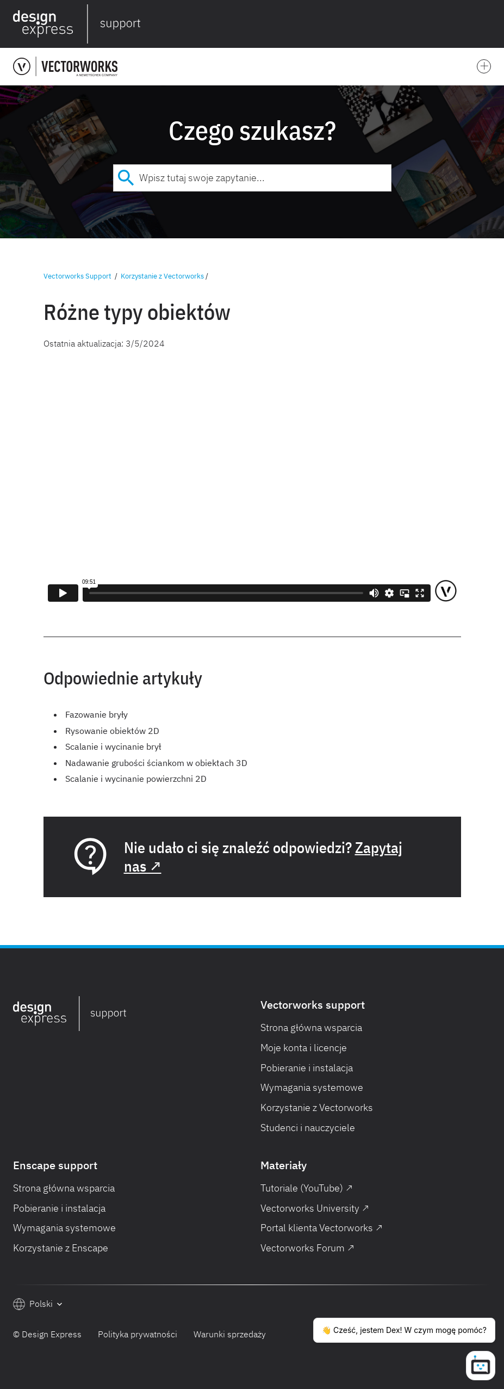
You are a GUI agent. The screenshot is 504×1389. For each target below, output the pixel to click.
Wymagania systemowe (311, 1087)
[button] (489, 24)
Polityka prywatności (137, 1334)
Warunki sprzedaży (230, 1334)
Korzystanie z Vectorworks (162, 276)
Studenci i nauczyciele (307, 1127)
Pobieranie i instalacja (306, 1067)
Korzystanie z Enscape (60, 1248)
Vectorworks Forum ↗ (307, 1248)
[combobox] (252, 178)
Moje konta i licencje (303, 1047)
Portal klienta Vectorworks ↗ (321, 1227)
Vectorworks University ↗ (314, 1208)
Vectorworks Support (77, 276)
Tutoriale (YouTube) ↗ (306, 1188)
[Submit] (126, 178)
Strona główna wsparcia (311, 1027)
